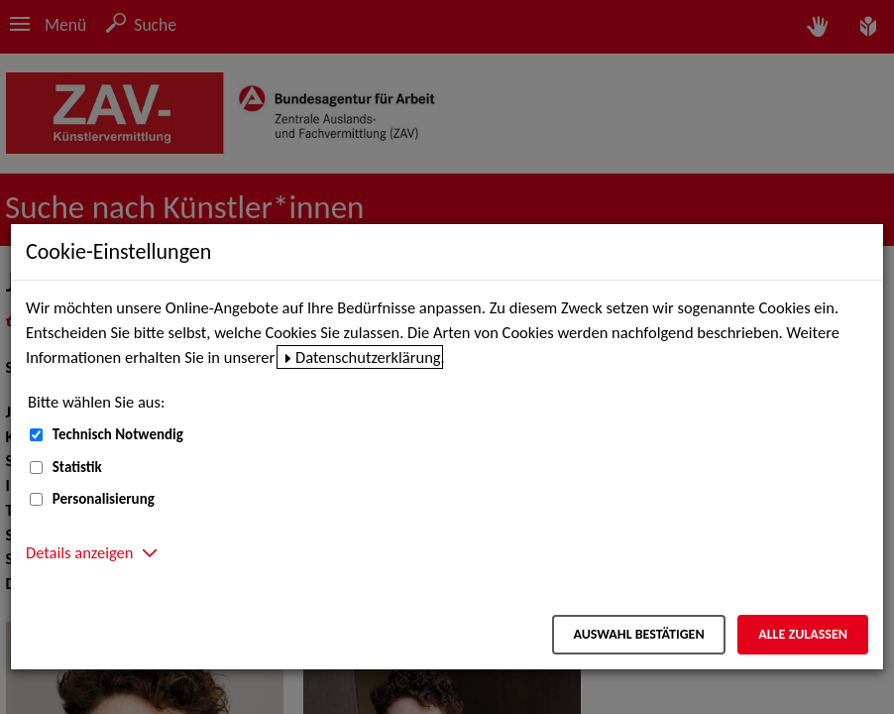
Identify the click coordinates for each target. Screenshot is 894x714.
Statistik (77, 467)
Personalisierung (104, 499)
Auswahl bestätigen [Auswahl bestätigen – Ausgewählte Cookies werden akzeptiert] (638, 634)
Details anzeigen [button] (79, 552)
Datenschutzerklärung (368, 357)
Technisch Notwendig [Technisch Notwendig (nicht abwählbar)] (118, 434)
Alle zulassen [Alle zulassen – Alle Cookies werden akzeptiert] (802, 634)
